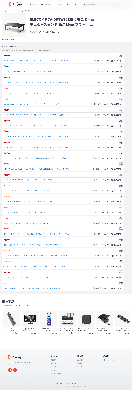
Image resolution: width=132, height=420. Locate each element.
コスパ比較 (54, 400)
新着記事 (53, 389)
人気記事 (53, 393)
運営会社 (79, 389)
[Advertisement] (59, 310)
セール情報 (54, 396)
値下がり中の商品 (56, 403)
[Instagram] (10, 399)
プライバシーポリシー (109, 389)
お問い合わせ (81, 393)
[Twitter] (15, 399)
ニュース (79, 396)
